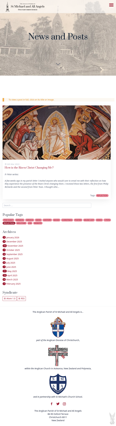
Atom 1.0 (9, 298)
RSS (21, 298)
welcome (21, 223)
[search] (47, 205)
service (29, 220)
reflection (102, 195)
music (56, 220)
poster (78, 220)
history (47, 220)
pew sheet (8, 220)
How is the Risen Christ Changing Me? (29, 167)
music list (89, 220)
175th (107, 220)
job (29, 223)
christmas (67, 220)
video (99, 220)
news (38, 220)
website (38, 223)
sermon (20, 220)
